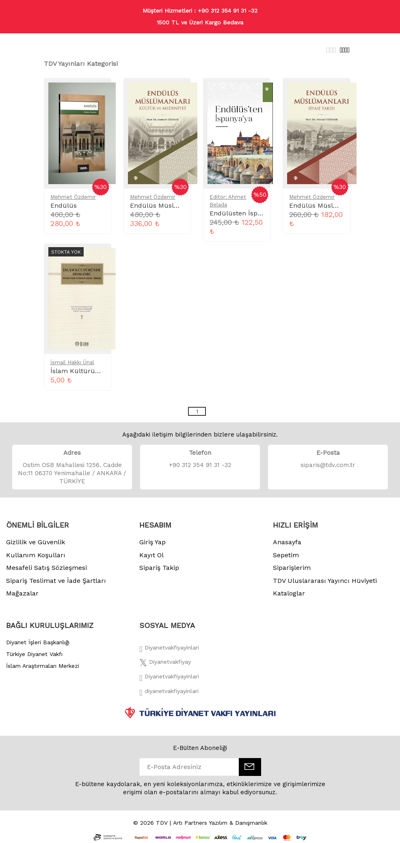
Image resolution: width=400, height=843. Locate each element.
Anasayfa (287, 542)
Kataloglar (289, 593)
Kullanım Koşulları (35, 555)
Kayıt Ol (151, 555)
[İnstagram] (169, 679)
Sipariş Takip (159, 567)
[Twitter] (165, 664)
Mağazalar (22, 593)
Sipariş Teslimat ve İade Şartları (56, 580)
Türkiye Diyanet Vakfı (34, 654)
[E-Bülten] (250, 767)
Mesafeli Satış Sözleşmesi (46, 567)
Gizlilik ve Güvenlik (35, 542)
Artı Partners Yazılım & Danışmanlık (220, 822)
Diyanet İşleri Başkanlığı (37, 642)
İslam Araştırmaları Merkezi (42, 666)
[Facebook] (169, 650)
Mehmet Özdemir (73, 197)
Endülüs (63, 205)
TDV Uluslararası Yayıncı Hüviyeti (325, 580)
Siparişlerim (292, 567)
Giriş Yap (152, 542)
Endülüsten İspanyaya (244, 213)
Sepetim (286, 555)
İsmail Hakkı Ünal (72, 362)
